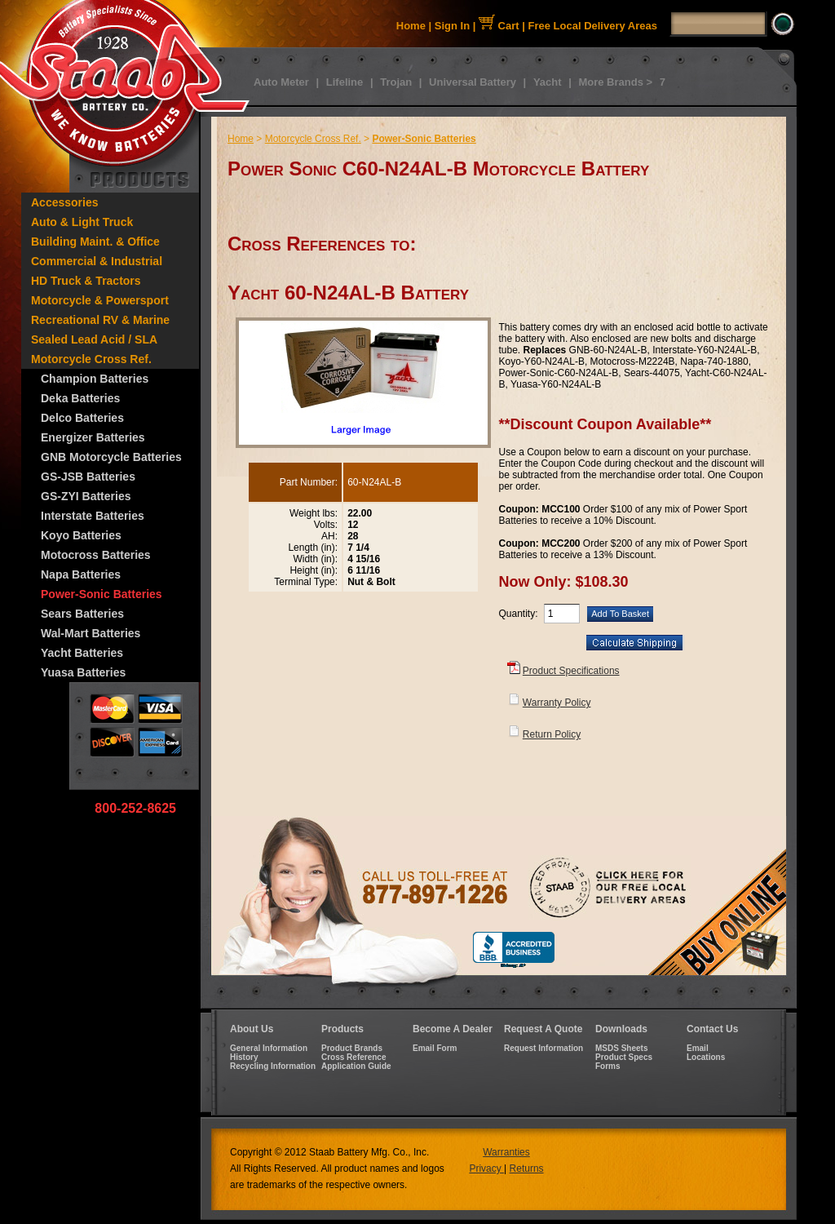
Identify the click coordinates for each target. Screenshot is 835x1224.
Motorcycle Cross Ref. (91, 359)
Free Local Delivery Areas (593, 26)
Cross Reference (353, 1057)
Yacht (547, 82)
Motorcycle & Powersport (100, 300)
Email (698, 1048)
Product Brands (351, 1048)
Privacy (486, 1168)
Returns (527, 1168)
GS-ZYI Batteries (85, 496)
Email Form (435, 1048)
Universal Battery (472, 82)
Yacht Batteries (82, 652)
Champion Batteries (94, 378)
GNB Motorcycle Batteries (111, 456)
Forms (608, 1066)
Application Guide (356, 1066)
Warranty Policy (557, 702)
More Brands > (615, 82)
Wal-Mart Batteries (90, 633)
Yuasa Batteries (83, 672)
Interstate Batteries (92, 515)
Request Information (543, 1048)
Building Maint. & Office (95, 241)
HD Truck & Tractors (86, 280)
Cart (499, 26)
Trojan (396, 82)
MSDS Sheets (621, 1048)
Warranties (506, 1152)
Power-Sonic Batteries (101, 594)
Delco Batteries (82, 417)
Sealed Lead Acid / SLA (94, 339)
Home (411, 26)
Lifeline (345, 82)
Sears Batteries (82, 613)
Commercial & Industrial (96, 261)
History (244, 1057)
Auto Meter (281, 82)
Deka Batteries (80, 398)
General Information (268, 1048)
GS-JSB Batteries (88, 476)
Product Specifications (571, 670)
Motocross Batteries (96, 554)
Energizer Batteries (93, 437)
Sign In (452, 26)
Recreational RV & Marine (100, 319)
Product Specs (623, 1057)
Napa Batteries (81, 574)
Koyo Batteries (81, 535)
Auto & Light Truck (82, 221)
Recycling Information (273, 1066)
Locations (706, 1057)
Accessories (65, 202)
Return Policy (552, 734)
